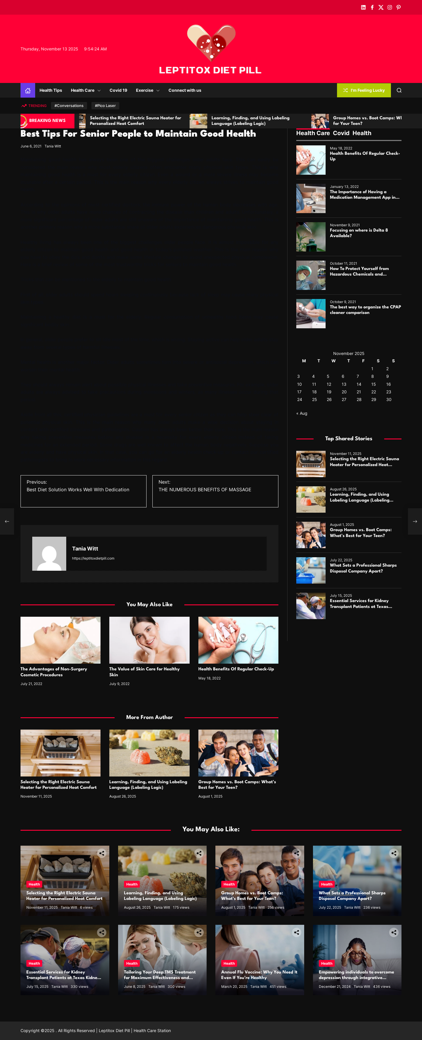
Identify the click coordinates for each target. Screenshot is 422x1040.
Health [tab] (362, 133)
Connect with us (185, 90)
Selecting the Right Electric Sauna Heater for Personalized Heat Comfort (364, 465)
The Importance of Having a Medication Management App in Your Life (363, 197)
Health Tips (51, 90)
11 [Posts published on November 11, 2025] (314, 384)
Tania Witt (53, 146)
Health (34, 884)
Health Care (86, 90)
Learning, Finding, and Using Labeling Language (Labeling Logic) (359, 500)
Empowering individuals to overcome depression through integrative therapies (356, 978)
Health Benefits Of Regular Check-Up (236, 669)
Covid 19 (118, 90)
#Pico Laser (105, 105)
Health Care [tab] (313, 133)
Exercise (148, 90)
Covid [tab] (341, 133)
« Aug (301, 413)
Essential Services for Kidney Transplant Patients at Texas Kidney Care (359, 606)
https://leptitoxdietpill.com (93, 558)
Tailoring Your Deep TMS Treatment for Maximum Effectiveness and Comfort (160, 978)
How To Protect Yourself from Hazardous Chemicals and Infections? (359, 274)
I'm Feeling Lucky (364, 90)
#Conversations (69, 105)
